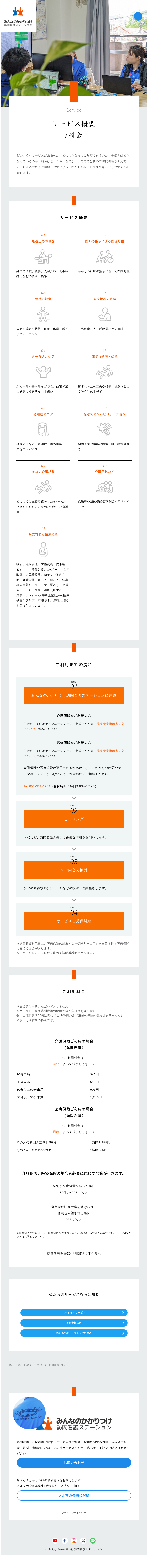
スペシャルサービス (74, 1312)
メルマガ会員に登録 (74, 1495)
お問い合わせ (74, 1462)
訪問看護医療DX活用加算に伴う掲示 (74, 1253)
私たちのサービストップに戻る (74, 1333)
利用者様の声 (74, 1322)
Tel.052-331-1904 (37, 786)
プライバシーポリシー (74, 1512)
